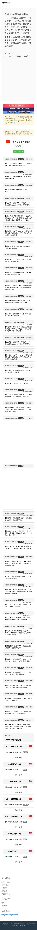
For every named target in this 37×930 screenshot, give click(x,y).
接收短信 (18, 757)
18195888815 (15, 816)
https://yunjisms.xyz (27, 923)
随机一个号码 (19, 151)
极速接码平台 (5, 894)
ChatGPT (7, 54)
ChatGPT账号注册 (13, 739)
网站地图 (4, 906)
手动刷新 (19, 146)
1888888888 (15, 799)
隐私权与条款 (5, 882)
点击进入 (13, 123)
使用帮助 (4, 888)
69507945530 (14, 764)
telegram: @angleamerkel (9, 915)
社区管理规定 (5, 885)
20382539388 (14, 781)
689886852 (13, 851)
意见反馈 (4, 891)
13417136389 (15, 746)
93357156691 (14, 833)
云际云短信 (6, 2)
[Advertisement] (18, 78)
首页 (2, 903)
